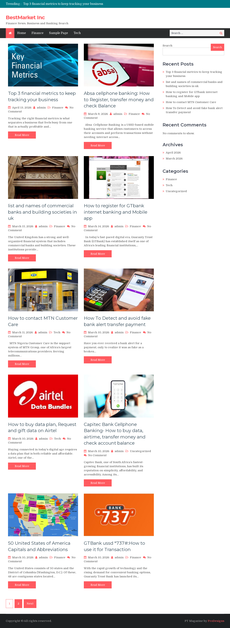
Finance (37, 33)
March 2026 (174, 158)
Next (30, 603)
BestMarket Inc (25, 17)
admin (41, 107)
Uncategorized (140, 451)
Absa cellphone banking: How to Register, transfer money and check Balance (119, 99)
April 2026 (173, 152)
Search (167, 45)
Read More (22, 135)
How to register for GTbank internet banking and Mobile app (115, 212)
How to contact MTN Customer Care (191, 102)
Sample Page (58, 33)
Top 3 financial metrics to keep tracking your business (63, 4)
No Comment (97, 455)
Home (21, 33)
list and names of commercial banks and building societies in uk (42, 212)
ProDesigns (216, 621)
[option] (80, 4)
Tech (77, 33)
